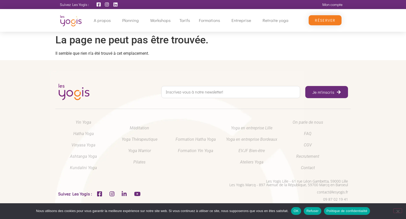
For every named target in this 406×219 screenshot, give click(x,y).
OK (296, 211)
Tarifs (184, 20)
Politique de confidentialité (347, 211)
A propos (103, 20)
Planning (131, 20)
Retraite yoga (277, 20)
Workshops (160, 20)
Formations (211, 20)
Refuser (312, 211)
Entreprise (242, 20)
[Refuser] (397, 210)
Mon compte (332, 4)
